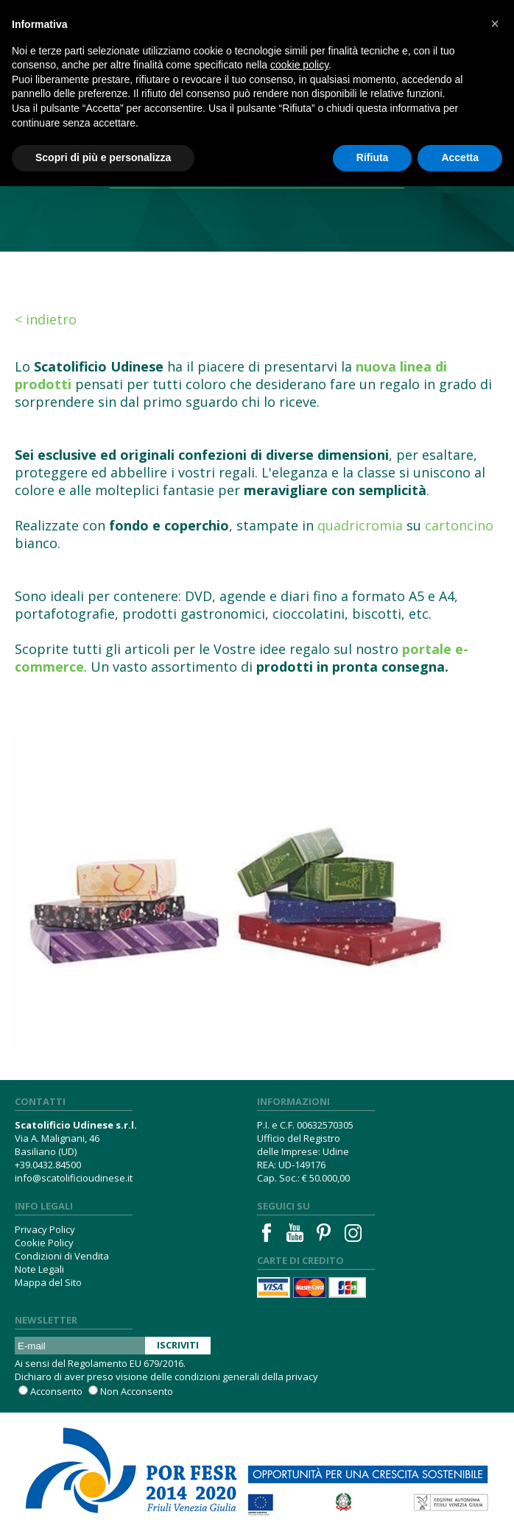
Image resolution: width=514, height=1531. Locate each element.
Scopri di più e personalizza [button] (103, 157)
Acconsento (56, 1391)
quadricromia (360, 525)
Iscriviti (178, 1344)
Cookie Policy (44, 1242)
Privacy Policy (45, 1229)
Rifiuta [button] (372, 157)
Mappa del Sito (48, 1282)
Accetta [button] (460, 157)
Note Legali (39, 1269)
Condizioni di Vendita (62, 1255)
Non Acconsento (136, 1391)
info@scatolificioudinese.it (74, 1177)
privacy (302, 1376)
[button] (495, 23)
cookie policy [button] (299, 65)
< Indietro (46, 319)
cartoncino (459, 525)
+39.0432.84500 (48, 1164)
